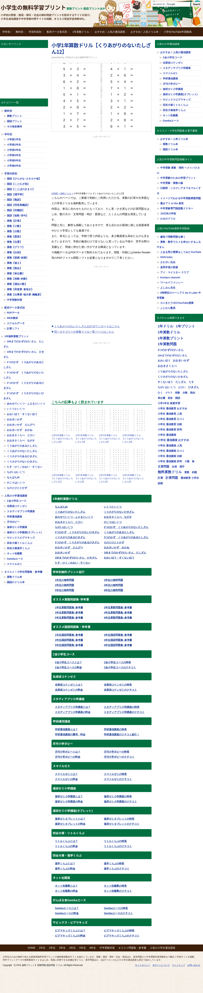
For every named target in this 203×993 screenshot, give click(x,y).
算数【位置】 (14, 241)
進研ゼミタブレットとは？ (70, 818)
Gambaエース (15, 558)
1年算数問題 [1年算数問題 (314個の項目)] (167, 344)
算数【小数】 (14, 226)
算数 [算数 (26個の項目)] (186, 472)
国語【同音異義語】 (18, 205)
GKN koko (166, 257)
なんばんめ (61, 506)
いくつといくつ (113, 506)
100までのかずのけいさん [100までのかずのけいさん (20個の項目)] (172, 355)
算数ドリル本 (14, 576)
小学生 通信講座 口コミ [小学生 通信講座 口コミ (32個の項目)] (171, 450)
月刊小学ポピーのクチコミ (119, 756)
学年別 (6, 33)
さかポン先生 (167, 262)
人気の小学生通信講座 (162, 947)
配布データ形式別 (57, 33)
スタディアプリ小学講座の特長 (121, 707)
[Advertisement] (101, 163)
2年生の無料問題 (113, 580)
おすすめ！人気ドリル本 (145, 33)
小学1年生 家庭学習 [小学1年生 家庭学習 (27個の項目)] (169, 403)
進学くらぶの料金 (65, 868)
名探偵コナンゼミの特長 (118, 684)
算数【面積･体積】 (17, 257)
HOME (31, 947)
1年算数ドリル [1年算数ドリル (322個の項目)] (169, 332)
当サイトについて (161, 965)
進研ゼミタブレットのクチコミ (121, 823)
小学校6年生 (14, 165)
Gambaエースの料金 (67, 913)
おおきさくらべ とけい (69, 522)
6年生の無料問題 (113, 590)
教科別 (19, 33)
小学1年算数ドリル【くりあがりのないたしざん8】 (86, 478)
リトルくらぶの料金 (66, 846)
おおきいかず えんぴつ (69, 547)
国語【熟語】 (14, 199)
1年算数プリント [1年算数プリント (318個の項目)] (171, 338)
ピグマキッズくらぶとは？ (70, 930)
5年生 (82, 947)
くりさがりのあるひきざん (70, 537)
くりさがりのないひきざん (119, 511)
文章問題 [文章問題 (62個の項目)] (163, 466)
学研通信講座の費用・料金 (70, 734)
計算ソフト (13, 328)
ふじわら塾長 (167, 308)
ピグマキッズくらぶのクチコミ (121, 935)
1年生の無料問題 (64, 580)
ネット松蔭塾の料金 (66, 890)
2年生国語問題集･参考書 (118, 634)
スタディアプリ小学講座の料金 (72, 712)
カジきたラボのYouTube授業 (177, 302)
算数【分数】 (14, 231)
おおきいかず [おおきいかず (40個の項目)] (181, 360)
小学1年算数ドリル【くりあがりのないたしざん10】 (133, 438)
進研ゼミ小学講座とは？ (69, 796)
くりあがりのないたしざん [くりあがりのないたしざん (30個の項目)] (173, 371)
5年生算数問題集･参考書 (69, 617)
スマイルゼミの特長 (115, 774)
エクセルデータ (16, 323)
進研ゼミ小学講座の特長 (118, 796)
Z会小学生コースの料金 (68, 667)
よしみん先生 (167, 287)
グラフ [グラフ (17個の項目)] (168, 392)
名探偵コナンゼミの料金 (69, 689)
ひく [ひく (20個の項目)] (160, 392)
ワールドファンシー (171, 282)
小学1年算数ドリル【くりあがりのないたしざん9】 (109, 478)
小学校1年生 (14, 139)
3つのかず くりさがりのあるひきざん (77, 542)
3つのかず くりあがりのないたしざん (126, 527)
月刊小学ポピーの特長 (116, 751)
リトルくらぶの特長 (115, 841)
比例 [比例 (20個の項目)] (174, 466)
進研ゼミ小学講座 (17, 527)
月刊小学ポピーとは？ (67, 751)
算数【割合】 (14, 268)
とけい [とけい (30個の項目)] (182, 387)
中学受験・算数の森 (171, 183)
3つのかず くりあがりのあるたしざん (126, 537)
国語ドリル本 (170, 149)
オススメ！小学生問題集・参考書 (23, 571)
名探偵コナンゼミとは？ (69, 684)
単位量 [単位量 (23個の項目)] (161, 397)
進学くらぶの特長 (114, 863)
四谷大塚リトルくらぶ (19, 542)
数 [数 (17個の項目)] (193, 461)
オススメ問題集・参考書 (132, 947)
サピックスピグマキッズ (21, 537)
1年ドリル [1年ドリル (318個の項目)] (165, 326)
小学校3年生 (14, 149)
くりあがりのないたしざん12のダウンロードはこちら (87, 326)
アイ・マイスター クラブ (174, 272)
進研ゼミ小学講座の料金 (69, 801)
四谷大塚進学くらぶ (18, 548)
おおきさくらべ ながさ (118, 516)
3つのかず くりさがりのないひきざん (77, 532)
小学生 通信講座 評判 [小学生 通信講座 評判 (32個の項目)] (170, 461)
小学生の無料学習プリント (33, 7)
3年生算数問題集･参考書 (69, 612)
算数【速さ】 (14, 262)
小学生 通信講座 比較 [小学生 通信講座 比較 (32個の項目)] (170, 456)
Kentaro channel (170, 277)
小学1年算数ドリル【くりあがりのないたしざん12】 (101, 48)
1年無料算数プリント (16, 336)
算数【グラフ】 (16, 247)
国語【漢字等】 (16, 194)
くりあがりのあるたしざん (119, 532)
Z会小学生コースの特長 (117, 662)
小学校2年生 (14, 144)
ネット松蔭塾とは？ (66, 885)
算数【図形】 (14, 236)
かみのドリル (167, 218)
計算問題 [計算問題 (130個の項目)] (172, 478)
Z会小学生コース (16, 500)
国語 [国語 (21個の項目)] (177, 398)
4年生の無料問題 (113, 585)
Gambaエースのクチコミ (118, 913)
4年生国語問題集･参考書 (118, 639)
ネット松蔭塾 (14, 553)
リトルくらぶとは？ (66, 841)
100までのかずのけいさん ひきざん (76, 557)
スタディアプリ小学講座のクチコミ (124, 712)
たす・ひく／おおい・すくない (72, 562)
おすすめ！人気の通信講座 (110, 33)
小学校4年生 (14, 155)
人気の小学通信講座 (15, 495)
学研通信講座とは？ (66, 729)
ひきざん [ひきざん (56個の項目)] (193, 387)
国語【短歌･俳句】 (17, 215)
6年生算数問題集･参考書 (118, 617)
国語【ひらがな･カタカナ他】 (24, 178)
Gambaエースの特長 (116, 908)
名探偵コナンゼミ (17, 506)
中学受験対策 (14, 299)
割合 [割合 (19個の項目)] (192, 392)
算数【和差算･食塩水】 (20, 289)
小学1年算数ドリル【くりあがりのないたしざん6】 (133, 478)
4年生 (72, 947)
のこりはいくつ (113, 522)
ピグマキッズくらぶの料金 (70, 935)
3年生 (62, 947)
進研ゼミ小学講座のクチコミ (120, 801)
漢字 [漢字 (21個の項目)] (182, 466)
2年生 (52, 947)
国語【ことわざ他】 (18, 183)
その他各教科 (14, 126)
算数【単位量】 (16, 273)
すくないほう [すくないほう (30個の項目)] (165, 381)
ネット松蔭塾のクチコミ (118, 890)
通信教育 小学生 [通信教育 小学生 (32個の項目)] (190, 477)
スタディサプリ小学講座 (21, 511)
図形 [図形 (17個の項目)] (170, 398)
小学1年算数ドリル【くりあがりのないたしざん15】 (62, 438)
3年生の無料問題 (64, 585)
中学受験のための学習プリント (178, 177)
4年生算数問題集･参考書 (118, 612)
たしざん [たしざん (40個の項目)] (180, 381)
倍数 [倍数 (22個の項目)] (177, 392)
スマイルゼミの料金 (66, 779)
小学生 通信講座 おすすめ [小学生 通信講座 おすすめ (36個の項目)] (173, 440)
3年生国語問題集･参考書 (69, 639)
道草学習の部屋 (169, 267)
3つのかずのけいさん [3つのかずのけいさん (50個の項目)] (171, 349)
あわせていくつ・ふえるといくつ (74, 516)
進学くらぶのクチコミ (116, 868)
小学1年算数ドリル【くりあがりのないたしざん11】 (62, 478)
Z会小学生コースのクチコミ (120, 667)
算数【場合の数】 (17, 284)
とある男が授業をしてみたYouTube (180, 252)
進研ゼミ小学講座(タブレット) (24, 532)
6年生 (93, 947)
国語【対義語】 (16, 210)
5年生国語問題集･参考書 (69, 645)
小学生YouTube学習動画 (178, 31)
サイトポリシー (142, 965)
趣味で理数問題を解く (173, 236)
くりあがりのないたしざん (70, 511)
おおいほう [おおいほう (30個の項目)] (164, 360)
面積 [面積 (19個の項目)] (160, 483)
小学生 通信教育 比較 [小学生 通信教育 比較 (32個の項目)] (170, 424)
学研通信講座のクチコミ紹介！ (121, 734)
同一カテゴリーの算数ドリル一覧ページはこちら (84, 331)
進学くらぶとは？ (65, 863)
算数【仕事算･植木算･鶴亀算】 (24, 294)
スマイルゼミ (14, 564)
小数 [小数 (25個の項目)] (187, 461)
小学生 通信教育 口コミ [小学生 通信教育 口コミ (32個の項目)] (171, 419)
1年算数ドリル (81, 33)
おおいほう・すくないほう (119, 557)
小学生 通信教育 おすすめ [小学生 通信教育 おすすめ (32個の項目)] (172, 408)
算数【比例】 (14, 252)
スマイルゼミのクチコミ (118, 779)
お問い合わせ (193, 965)
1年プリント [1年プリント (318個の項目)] (185, 326)
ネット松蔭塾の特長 (115, 885)
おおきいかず (62, 552)
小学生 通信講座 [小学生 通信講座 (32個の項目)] (167, 434)
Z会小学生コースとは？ (68, 662)
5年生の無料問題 (64, 590)
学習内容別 (35, 33)
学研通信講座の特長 (115, 729)
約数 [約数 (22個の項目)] (194, 472)
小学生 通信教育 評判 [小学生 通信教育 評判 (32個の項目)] (170, 429)
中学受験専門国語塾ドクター (176, 208)
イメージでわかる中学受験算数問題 (180, 198)
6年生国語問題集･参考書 (118, 645)
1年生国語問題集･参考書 (69, 634)
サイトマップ (178, 965)
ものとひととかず (114, 542)
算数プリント (14, 115)
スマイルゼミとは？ (66, 774)
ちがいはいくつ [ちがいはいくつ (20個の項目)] (166, 387)
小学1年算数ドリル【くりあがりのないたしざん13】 (86, 438)
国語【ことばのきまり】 (21, 189)
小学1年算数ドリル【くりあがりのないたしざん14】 (109, 438)
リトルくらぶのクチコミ (118, 846)
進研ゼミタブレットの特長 (119, 818)
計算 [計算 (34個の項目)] (160, 477)
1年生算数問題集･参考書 (69, 607)
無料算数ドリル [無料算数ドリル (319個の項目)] (170, 472)
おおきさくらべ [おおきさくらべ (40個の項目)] (167, 365)
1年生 (42, 947)
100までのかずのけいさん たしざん (125, 552)
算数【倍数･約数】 (17, 278)
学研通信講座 (14, 516)
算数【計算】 (14, 220)
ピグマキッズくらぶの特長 (119, 930)
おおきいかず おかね (116, 547)
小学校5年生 (14, 160)
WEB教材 (12, 318)
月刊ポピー (13, 521)
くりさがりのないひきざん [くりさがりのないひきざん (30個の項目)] (173, 376)
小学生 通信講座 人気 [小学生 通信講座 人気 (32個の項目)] (170, 445)
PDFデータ (13, 312)
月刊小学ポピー (172, 83)
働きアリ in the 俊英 (172, 203)
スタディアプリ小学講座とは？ (72, 707)
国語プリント (14, 121)
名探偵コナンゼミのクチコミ (120, 689)
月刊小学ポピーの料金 (67, 756)
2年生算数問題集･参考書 (118, 607)
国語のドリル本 (16, 582)
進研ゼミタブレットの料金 (70, 823)
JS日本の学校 (168, 213)
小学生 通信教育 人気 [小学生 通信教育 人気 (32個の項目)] (170, 413)
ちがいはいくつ (64, 527)
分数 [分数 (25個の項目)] (185, 392)
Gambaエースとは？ (67, 908)
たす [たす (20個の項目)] (191, 382)
